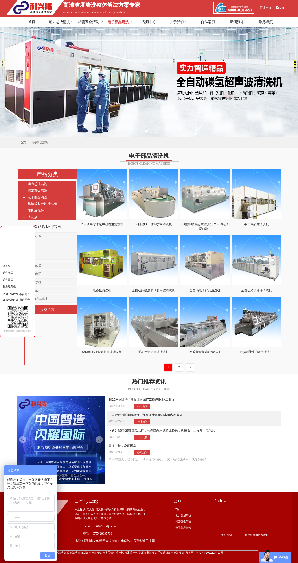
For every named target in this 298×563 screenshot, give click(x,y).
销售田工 (7, 279)
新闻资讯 (237, 22)
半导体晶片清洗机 (256, 224)
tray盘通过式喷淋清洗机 (256, 352)
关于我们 (178, 22)
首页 (31, 22)
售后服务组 (9, 286)
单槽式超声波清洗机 (40, 204)
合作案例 (208, 22)
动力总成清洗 (61, 22)
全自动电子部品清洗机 (204, 290)
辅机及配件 (33, 210)
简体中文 (265, 7)
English (281, 7)
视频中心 (149, 22)
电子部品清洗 (120, 22)
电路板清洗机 (102, 290)
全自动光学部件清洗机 (256, 290)
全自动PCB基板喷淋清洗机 (153, 224)
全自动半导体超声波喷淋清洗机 (101, 224)
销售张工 (7, 272)
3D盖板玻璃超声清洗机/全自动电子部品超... (205, 226)
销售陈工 (7, 265)
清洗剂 (30, 217)
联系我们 (266, 22)
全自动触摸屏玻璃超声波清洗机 (153, 290)
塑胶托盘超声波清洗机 (204, 352)
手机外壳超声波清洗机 (153, 352)
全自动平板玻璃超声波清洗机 (102, 352)
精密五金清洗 (90, 22)
